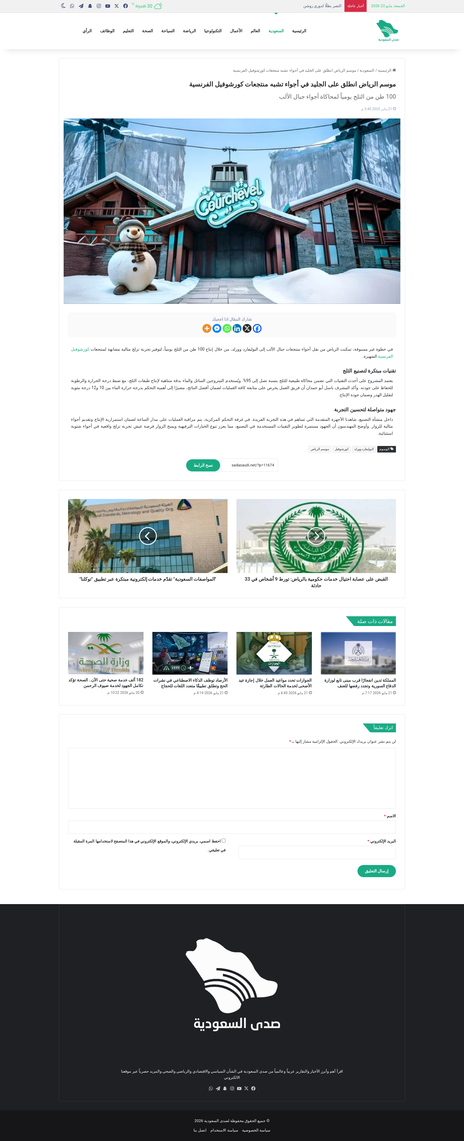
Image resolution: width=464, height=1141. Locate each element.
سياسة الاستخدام (224, 1130)
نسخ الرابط (203, 465)
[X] (247, 328)
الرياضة (189, 30)
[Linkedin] (237, 328)
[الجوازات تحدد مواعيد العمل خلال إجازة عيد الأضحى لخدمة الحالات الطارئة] (274, 653)
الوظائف (107, 30)
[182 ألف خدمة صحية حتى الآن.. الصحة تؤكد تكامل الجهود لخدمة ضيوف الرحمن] (106, 653)
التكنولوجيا (213, 30)
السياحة (168, 30)
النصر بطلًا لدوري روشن (322, 6)
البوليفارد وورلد (364, 449)
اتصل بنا (200, 1130)
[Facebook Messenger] (216, 328)
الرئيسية (299, 30)
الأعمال (236, 30)
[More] (206, 328)
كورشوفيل (342, 449)
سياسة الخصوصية (256, 1130)
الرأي (87, 30)
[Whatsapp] (227, 328)
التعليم (128, 30)
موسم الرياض (320, 449)
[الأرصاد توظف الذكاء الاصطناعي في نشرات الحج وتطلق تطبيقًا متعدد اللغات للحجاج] (190, 653)
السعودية (276, 30)
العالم (255, 30)
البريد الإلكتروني (382, 841)
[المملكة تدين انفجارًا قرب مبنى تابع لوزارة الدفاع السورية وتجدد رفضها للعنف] (358, 653)
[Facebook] (257, 328)
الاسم (390, 816)
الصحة (147, 30)
